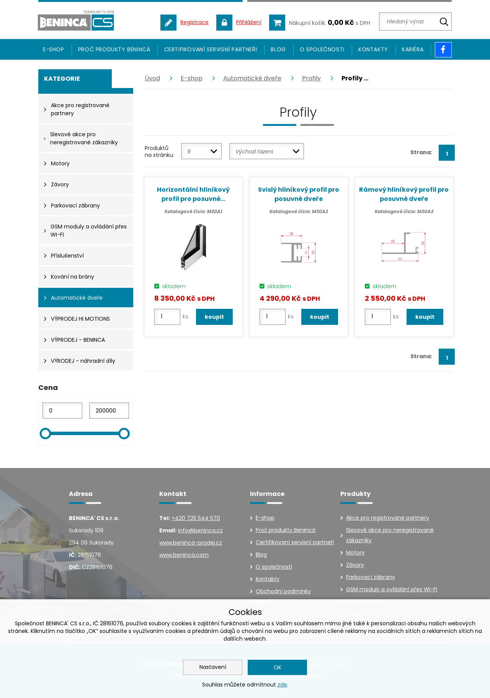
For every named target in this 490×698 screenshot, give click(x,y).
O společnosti (322, 49)
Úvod (152, 78)
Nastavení (212, 667)
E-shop (192, 78)
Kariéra (412, 49)
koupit (214, 317)
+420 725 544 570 (196, 518)
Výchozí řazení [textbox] (254, 151)
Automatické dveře (252, 78)
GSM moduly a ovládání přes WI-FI (391, 589)
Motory (355, 552)
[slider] (45, 433)
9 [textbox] (189, 151)
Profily (311, 78)
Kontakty (373, 49)
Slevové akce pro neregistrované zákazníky (390, 535)
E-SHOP (53, 49)
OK (277, 667)
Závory (355, 565)
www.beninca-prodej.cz (190, 542)
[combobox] (201, 151)
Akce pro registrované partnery (387, 518)
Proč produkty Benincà (114, 49)
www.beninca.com (184, 555)
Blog (278, 49)
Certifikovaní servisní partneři (210, 49)
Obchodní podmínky (283, 591)
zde (282, 684)
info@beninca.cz (200, 530)
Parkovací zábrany (370, 577)
